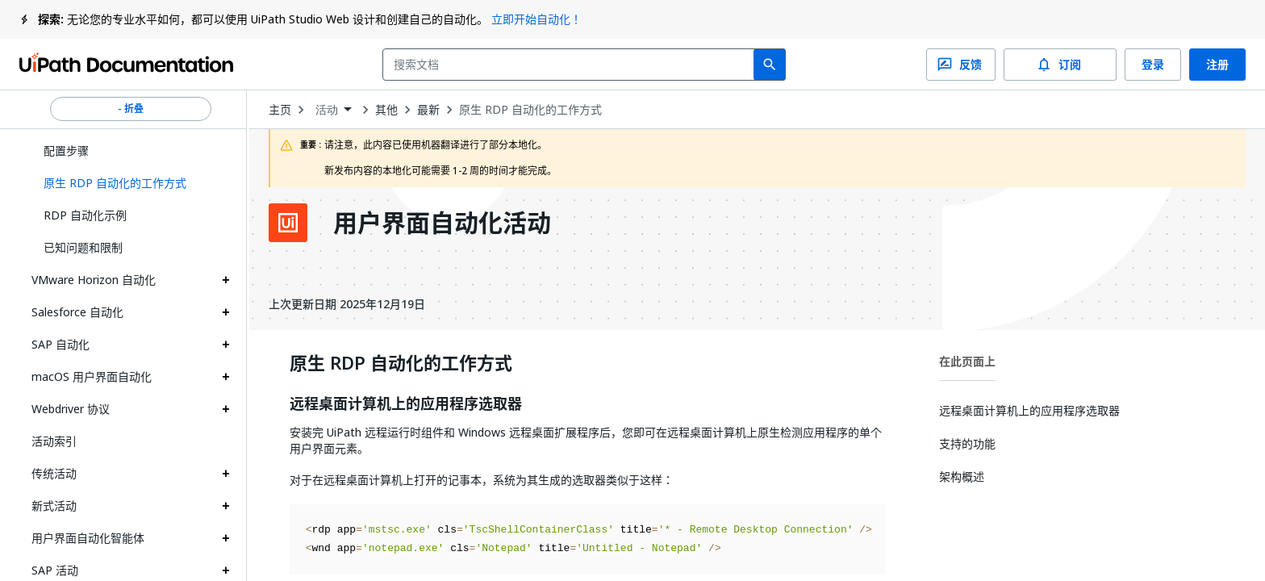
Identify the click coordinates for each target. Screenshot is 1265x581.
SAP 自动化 (60, 344)
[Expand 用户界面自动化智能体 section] (226, 538)
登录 (1152, 64)
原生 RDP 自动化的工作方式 (530, 109)
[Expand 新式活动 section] (226, 506)
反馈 (961, 64)
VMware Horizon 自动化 (93, 279)
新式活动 (54, 505)
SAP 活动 (54, 570)
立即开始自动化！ (536, 18)
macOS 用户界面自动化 (91, 376)
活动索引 (54, 441)
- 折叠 (131, 109)
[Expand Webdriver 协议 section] (226, 409)
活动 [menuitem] (326, 109)
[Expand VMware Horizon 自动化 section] (226, 280)
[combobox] (572, 64)
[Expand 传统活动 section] (226, 473)
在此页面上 (967, 361)
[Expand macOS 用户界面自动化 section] (226, 377)
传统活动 (54, 473)
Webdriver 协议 (70, 408)
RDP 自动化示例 (85, 215)
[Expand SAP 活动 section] (226, 570)
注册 (1217, 64)
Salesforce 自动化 (77, 311)
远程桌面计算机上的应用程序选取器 (406, 404)
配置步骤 (66, 150)
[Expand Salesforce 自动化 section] (226, 312)
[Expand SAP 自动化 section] (226, 344)
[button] (130, 183)
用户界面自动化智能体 (87, 537)
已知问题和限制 (83, 247)
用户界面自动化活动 (442, 223)
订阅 (1060, 64)
